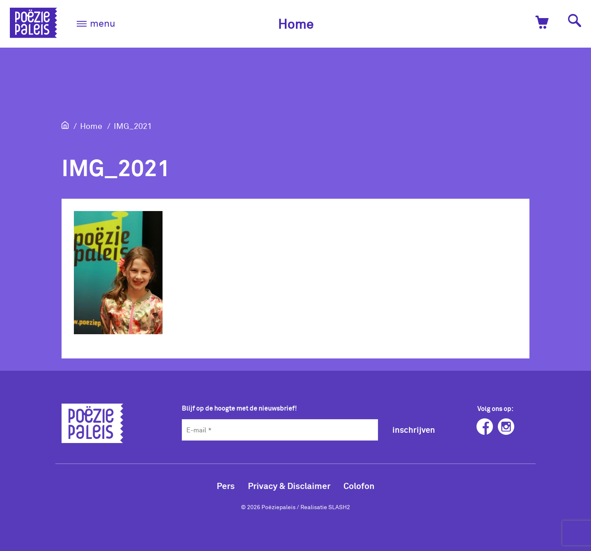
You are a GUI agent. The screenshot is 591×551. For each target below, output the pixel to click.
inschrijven (413, 429)
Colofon (359, 485)
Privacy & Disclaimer (289, 485)
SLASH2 (339, 506)
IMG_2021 (133, 126)
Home (296, 23)
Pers (226, 485)
